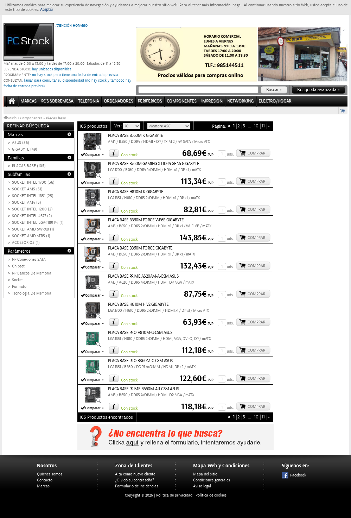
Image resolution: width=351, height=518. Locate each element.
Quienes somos (49, 474)
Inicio (11, 118)
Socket (17, 280)
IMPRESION (211, 101)
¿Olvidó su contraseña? (134, 480)
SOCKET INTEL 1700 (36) (33, 182)
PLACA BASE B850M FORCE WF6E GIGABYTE (146, 220)
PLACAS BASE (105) (29, 166)
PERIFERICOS (150, 101)
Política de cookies (211, 495)
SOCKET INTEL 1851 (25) (32, 196)
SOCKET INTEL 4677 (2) (32, 216)
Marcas (28, 101)
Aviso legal (202, 486)
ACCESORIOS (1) (26, 242)
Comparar (93, 155)
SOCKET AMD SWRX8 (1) (33, 229)
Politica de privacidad (174, 495)
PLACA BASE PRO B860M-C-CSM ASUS (140, 361)
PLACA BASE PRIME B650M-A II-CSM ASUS (143, 389)
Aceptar (46, 9)
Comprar (256, 153)
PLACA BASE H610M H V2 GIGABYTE (138, 304)
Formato (19, 286)
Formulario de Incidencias (136, 486)
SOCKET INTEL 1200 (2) (32, 209)
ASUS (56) (20, 142)
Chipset (18, 266)
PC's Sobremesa (57, 101)
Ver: (118, 126)
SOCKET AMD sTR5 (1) (31, 236)
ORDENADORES (118, 101)
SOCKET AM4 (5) (26, 202)
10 (256, 126)
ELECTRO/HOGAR (275, 101)
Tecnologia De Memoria (31, 293)
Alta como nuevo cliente (135, 474)
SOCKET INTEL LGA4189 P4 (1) (38, 222)
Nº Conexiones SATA (29, 259)
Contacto (44, 480)
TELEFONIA (88, 101)
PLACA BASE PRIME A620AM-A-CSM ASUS (143, 276)
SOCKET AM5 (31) (27, 189)
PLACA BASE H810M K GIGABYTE (136, 192)
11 (263, 126)
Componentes (31, 118)
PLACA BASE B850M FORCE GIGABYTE (140, 248)
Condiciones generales (211, 480)
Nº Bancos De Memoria (31, 273)
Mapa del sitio (205, 474)
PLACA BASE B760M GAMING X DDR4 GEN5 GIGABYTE (153, 163)
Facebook (294, 475)
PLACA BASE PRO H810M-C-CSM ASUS (140, 332)
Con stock (129, 155)
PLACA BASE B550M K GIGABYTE (135, 135)
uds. (230, 154)
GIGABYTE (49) (24, 149)
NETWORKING (240, 101)
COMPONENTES (181, 101)
